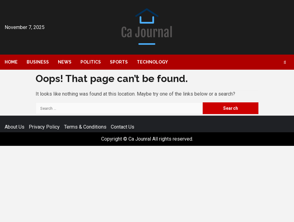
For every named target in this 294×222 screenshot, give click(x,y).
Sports (119, 62)
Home (11, 62)
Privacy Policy (44, 127)
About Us (14, 127)
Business (38, 62)
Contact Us (122, 127)
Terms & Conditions (85, 127)
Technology (152, 62)
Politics (90, 62)
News (64, 62)
